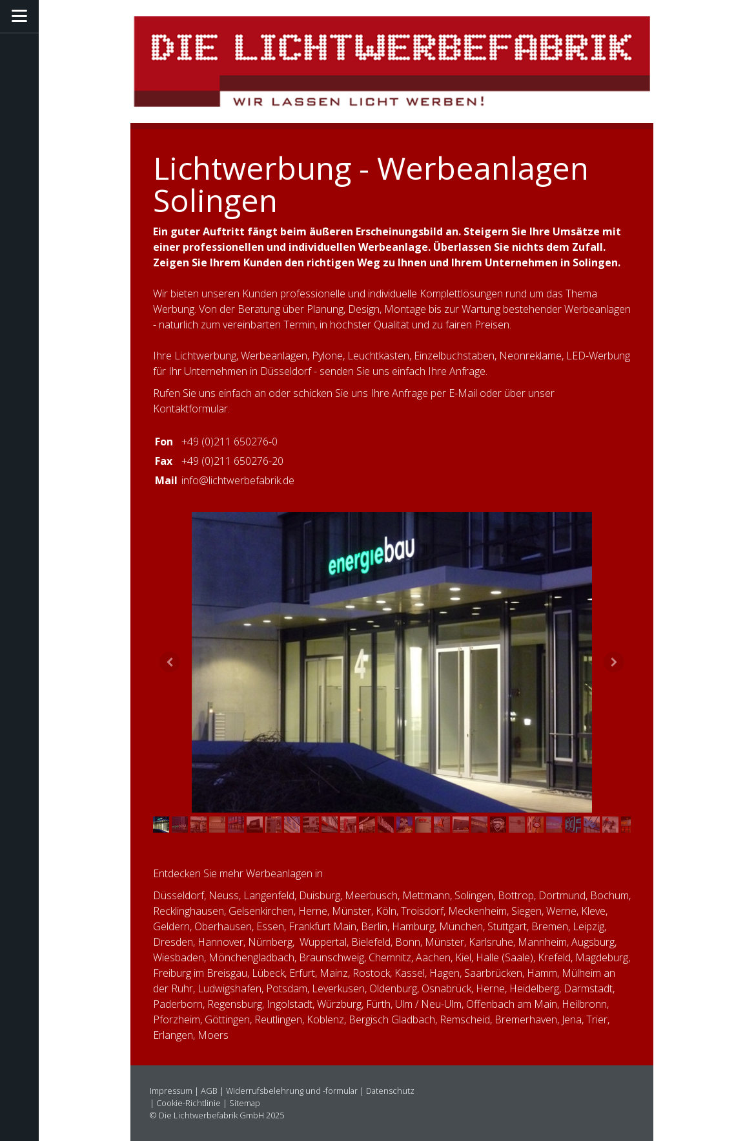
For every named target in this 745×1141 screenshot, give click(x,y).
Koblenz (325, 1019)
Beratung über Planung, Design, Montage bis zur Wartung (369, 309)
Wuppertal (323, 942)
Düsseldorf (178, 895)
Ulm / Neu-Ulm (428, 1004)
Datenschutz (390, 1090)
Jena (572, 1019)
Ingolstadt (289, 1004)
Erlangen (173, 1035)
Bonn (407, 942)
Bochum (609, 895)
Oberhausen (223, 926)
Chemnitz (390, 957)
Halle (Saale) (504, 957)
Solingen (473, 895)
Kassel (409, 973)
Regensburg (234, 1004)
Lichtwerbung (205, 355)
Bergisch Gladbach (392, 1019)
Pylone (327, 355)
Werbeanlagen (274, 355)
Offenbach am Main (511, 1004)
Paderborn (178, 1004)
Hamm (542, 973)
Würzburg (339, 1004)
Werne (561, 911)
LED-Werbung (598, 355)
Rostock (371, 973)
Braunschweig (331, 957)
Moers (213, 1035)
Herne (312, 911)
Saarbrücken (493, 973)
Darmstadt (588, 988)
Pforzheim (176, 1019)
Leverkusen (338, 988)
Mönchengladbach (251, 957)
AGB (209, 1090)
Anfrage (410, 393)
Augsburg (593, 942)
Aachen (433, 957)
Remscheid (465, 1019)
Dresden (173, 942)
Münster (444, 942)
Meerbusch (371, 895)
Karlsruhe (491, 942)
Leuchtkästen (378, 355)
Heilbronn (584, 1004)
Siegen (526, 911)
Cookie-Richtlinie (188, 1103)
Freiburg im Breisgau (200, 973)
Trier (596, 1019)
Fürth (378, 1004)
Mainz (334, 973)
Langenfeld (268, 895)
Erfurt (302, 973)
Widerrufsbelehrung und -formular (292, 1090)
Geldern (171, 926)
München (461, 926)
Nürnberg (270, 942)
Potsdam (286, 988)
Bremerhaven (526, 1019)
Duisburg (319, 895)
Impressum (171, 1090)
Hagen (444, 973)
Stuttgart (507, 926)
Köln (386, 911)
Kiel (463, 957)
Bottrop (516, 895)
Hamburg (413, 926)
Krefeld (554, 957)
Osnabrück (446, 988)
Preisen (492, 324)
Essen (270, 926)
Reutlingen (278, 1019)
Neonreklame (530, 355)
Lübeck (268, 973)
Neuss (224, 895)
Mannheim (542, 942)
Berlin (374, 926)
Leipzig (588, 926)
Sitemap (244, 1103)
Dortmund (562, 895)
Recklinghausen (188, 911)
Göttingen (227, 1019)
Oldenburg (393, 988)
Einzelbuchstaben (454, 355)
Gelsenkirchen (261, 911)
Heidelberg (534, 988)
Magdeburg (601, 957)
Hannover (220, 942)
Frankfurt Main (322, 926)
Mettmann (426, 895)
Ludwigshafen (229, 988)
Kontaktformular (190, 408)
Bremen (549, 926)
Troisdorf (422, 911)
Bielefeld (371, 942)
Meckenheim (477, 911)
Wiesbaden (178, 957)
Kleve (593, 911)
